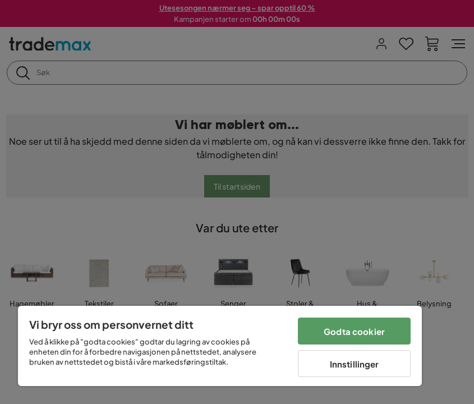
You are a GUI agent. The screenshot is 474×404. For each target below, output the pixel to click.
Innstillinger (354, 364)
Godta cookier (354, 331)
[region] (220, 346)
